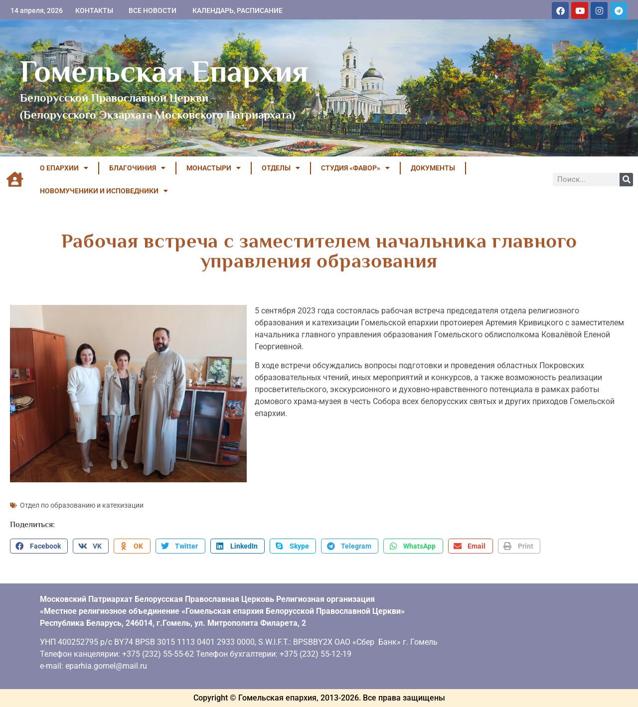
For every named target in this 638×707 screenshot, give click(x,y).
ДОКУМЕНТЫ (433, 168)
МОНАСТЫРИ (213, 167)
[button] (39, 546)
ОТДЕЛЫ (281, 167)
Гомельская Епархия (164, 71)
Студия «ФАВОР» (355, 167)
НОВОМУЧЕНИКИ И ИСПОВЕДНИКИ (104, 190)
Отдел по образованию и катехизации (82, 505)
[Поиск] (626, 179)
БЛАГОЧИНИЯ (137, 167)
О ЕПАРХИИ (64, 167)
